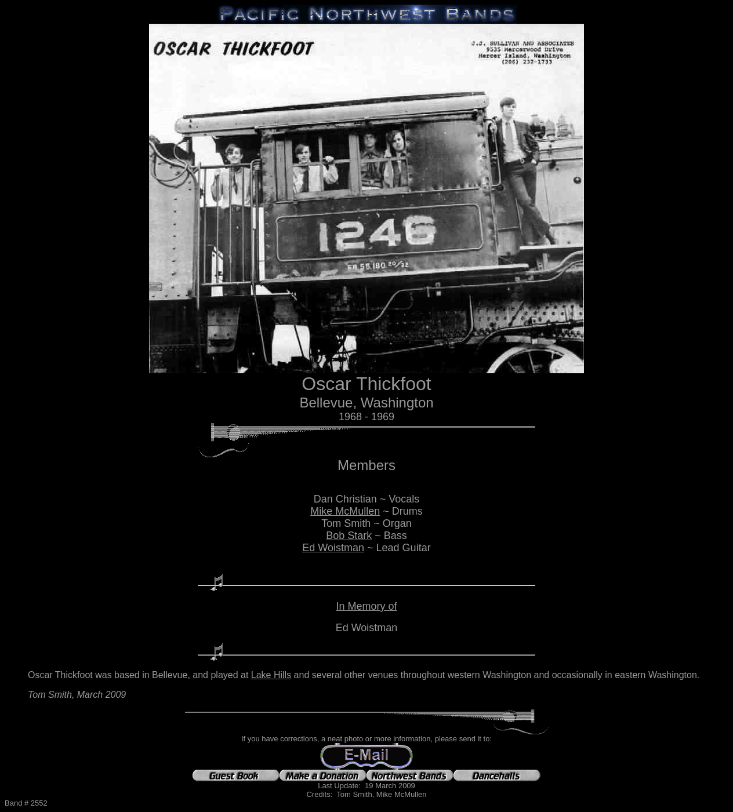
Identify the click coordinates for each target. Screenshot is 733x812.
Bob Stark (349, 535)
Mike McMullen (345, 511)
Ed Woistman (333, 548)
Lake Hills (271, 675)
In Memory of (366, 606)
